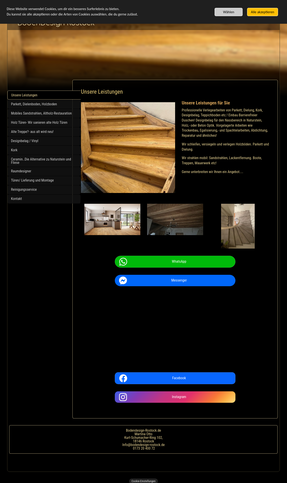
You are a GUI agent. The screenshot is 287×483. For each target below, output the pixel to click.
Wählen (228, 12)
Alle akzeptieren (262, 12)
